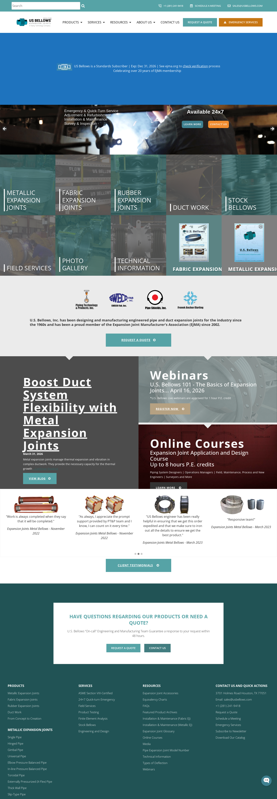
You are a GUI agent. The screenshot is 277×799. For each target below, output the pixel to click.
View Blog (40, 478)
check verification (195, 66)
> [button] (272, 129)
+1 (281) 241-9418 (173, 5)
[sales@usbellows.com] (229, 5)
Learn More (192, 124)
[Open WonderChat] (266, 781)
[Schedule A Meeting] (191, 5)
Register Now (170, 409)
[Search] (83, 6)
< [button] (5, 129)
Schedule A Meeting (208, 5)
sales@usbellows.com (248, 5)
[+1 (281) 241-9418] (160, 5)
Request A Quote (138, 340)
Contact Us (218, 124)
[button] (135, 554)
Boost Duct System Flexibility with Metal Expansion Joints (70, 413)
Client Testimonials (138, 565)
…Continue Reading (45, 468)
